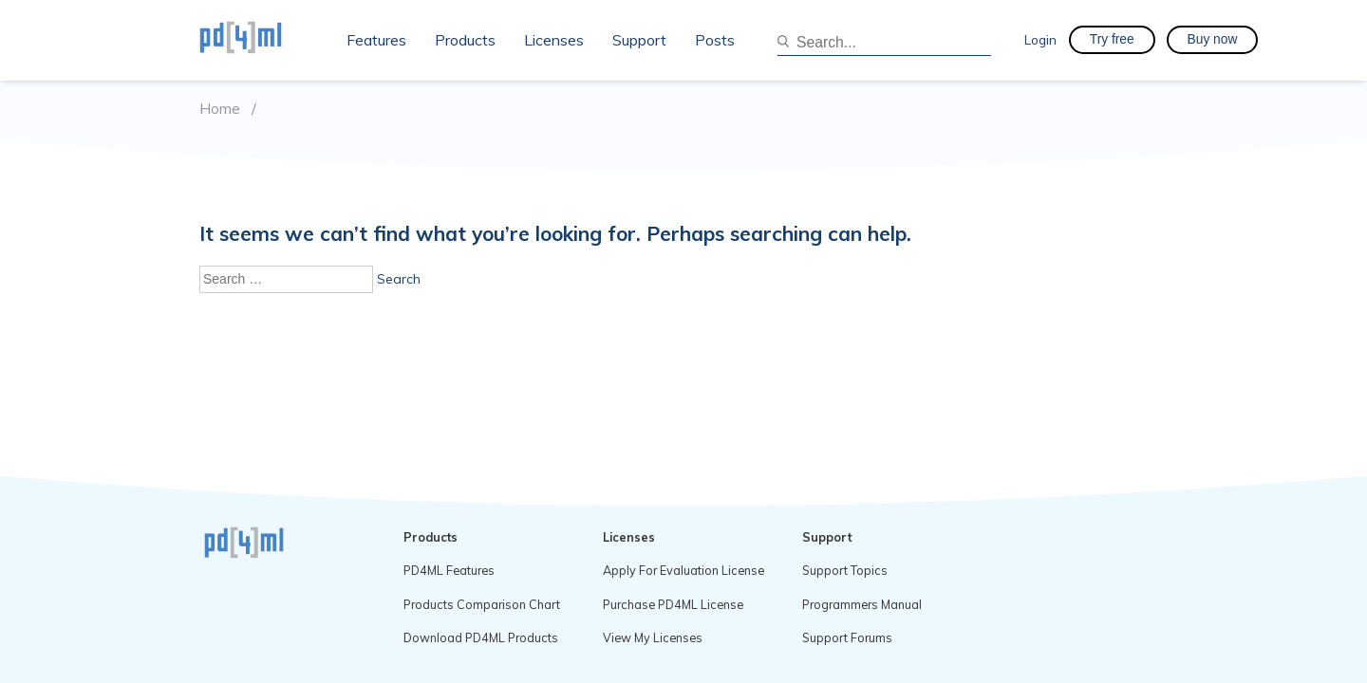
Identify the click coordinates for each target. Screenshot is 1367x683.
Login (1040, 39)
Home (219, 109)
